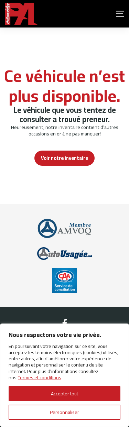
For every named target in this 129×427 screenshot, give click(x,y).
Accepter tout (64, 393)
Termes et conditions (39, 377)
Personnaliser (64, 412)
